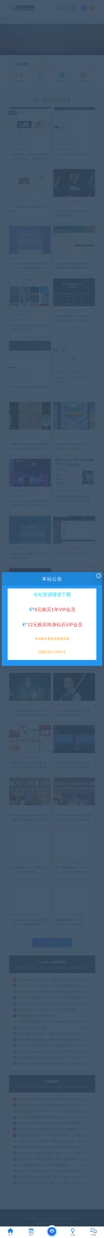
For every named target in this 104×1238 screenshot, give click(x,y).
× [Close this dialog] (98, 575)
